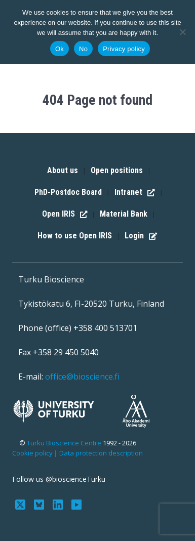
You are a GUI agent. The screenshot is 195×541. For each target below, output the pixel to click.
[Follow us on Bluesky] (40, 503)
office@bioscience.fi (82, 376)
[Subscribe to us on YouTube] (76, 503)
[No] (182, 32)
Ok (59, 49)
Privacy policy (124, 49)
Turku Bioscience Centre (65, 442)
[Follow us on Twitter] (21, 503)
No (83, 49)
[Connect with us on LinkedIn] (59, 503)
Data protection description (101, 452)
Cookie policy (32, 452)
